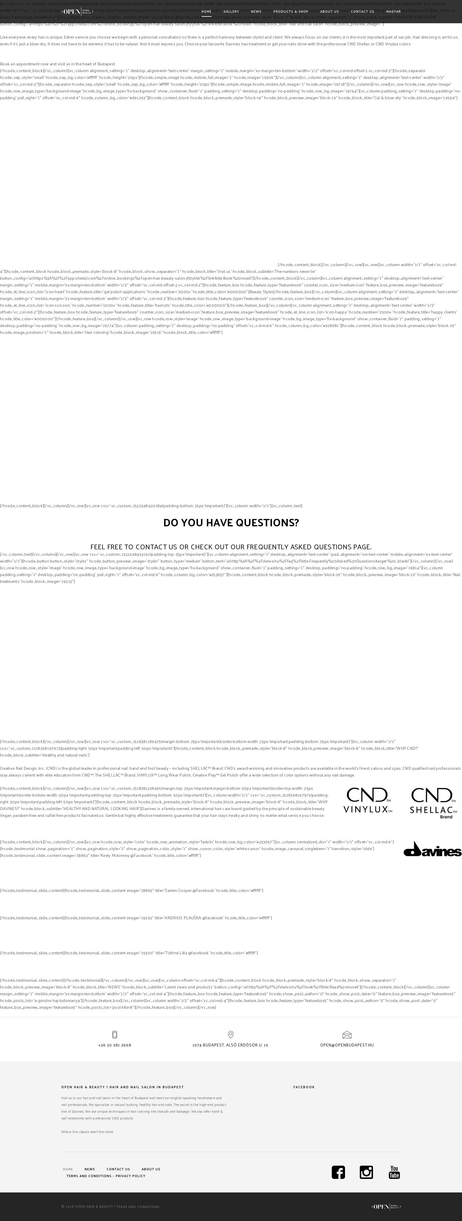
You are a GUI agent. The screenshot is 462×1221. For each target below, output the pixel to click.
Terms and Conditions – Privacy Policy (106, 1176)
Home (207, 11)
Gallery (231, 11)
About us (329, 11)
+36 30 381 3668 (114, 1044)
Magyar (393, 11)
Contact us (362, 11)
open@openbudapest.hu (347, 1044)
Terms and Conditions (138, 1206)
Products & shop (290, 11)
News (256, 11)
